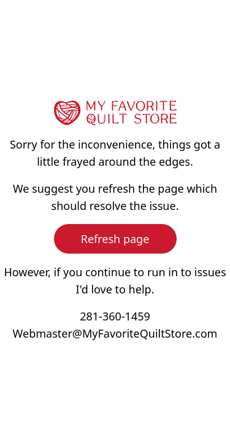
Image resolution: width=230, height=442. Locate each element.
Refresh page (115, 238)
